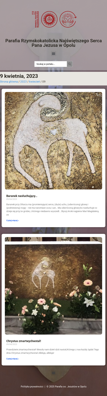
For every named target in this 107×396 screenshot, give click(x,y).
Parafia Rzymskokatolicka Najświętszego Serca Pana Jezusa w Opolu (53, 43)
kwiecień (34, 81)
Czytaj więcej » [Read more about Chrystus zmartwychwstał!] (12, 359)
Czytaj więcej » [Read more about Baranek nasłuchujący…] (12, 220)
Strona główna (9, 81)
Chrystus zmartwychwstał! (23, 341)
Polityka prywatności (32, 386)
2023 (23, 81)
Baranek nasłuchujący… (21, 196)
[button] (53, 53)
